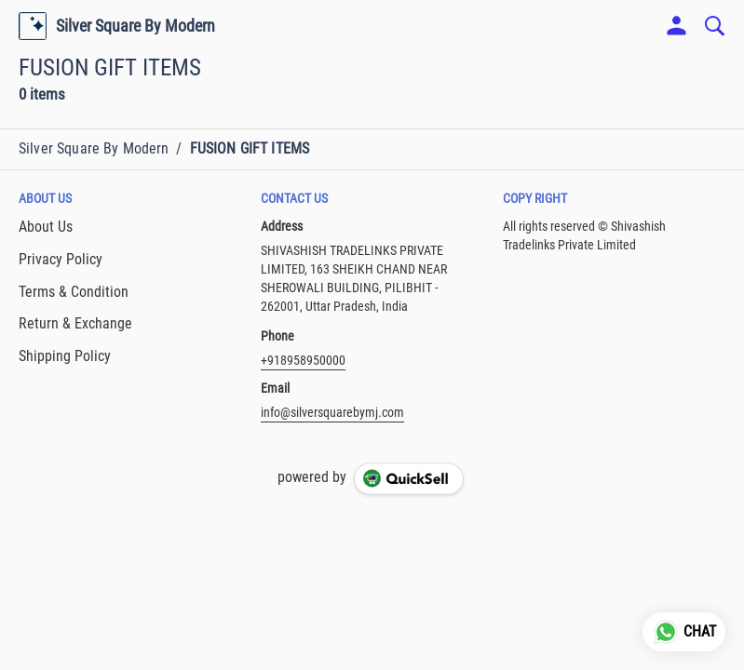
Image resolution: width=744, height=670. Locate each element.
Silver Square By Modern (135, 26)
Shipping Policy (65, 356)
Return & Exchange (75, 323)
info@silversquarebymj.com (332, 412)
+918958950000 (303, 360)
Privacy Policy (60, 259)
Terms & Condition (74, 292)
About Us (46, 226)
